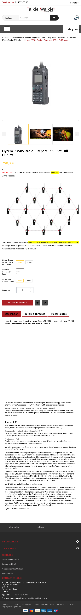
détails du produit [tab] (35, 313)
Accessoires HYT (9, 573)
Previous (4, 134)
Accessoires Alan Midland (12, 569)
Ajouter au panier (17, 302)
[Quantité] (25, 290)
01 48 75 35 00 (21, 2)
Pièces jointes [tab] (59, 313)
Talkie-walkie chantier (11, 559)
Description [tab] (11, 313)
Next (77, 134)
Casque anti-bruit (9, 564)
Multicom (40, 527)
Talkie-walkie (13, 527)
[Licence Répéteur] (20, 271)
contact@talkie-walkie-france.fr (34, 598)
